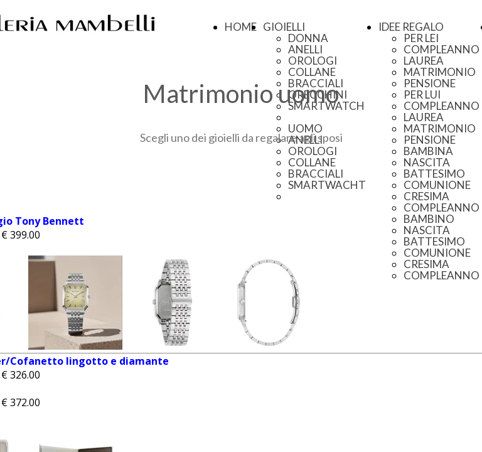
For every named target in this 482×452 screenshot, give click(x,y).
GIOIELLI (284, 26)
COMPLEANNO (441, 49)
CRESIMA (426, 196)
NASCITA (427, 162)
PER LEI (421, 38)
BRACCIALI (315, 173)
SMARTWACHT (327, 184)
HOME (241, 26)
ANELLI (305, 49)
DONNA (308, 38)
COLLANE (312, 71)
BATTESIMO (434, 173)
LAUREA (424, 60)
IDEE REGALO (411, 26)
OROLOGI (312, 60)
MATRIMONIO (440, 71)
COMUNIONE (437, 184)
